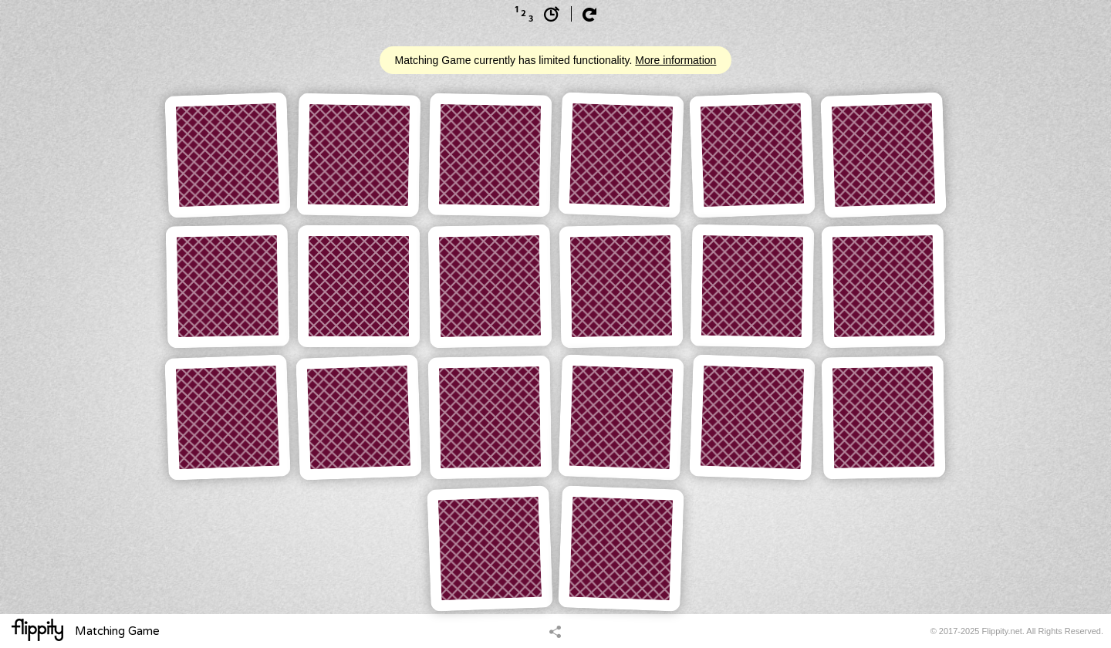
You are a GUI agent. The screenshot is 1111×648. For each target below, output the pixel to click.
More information (675, 60)
